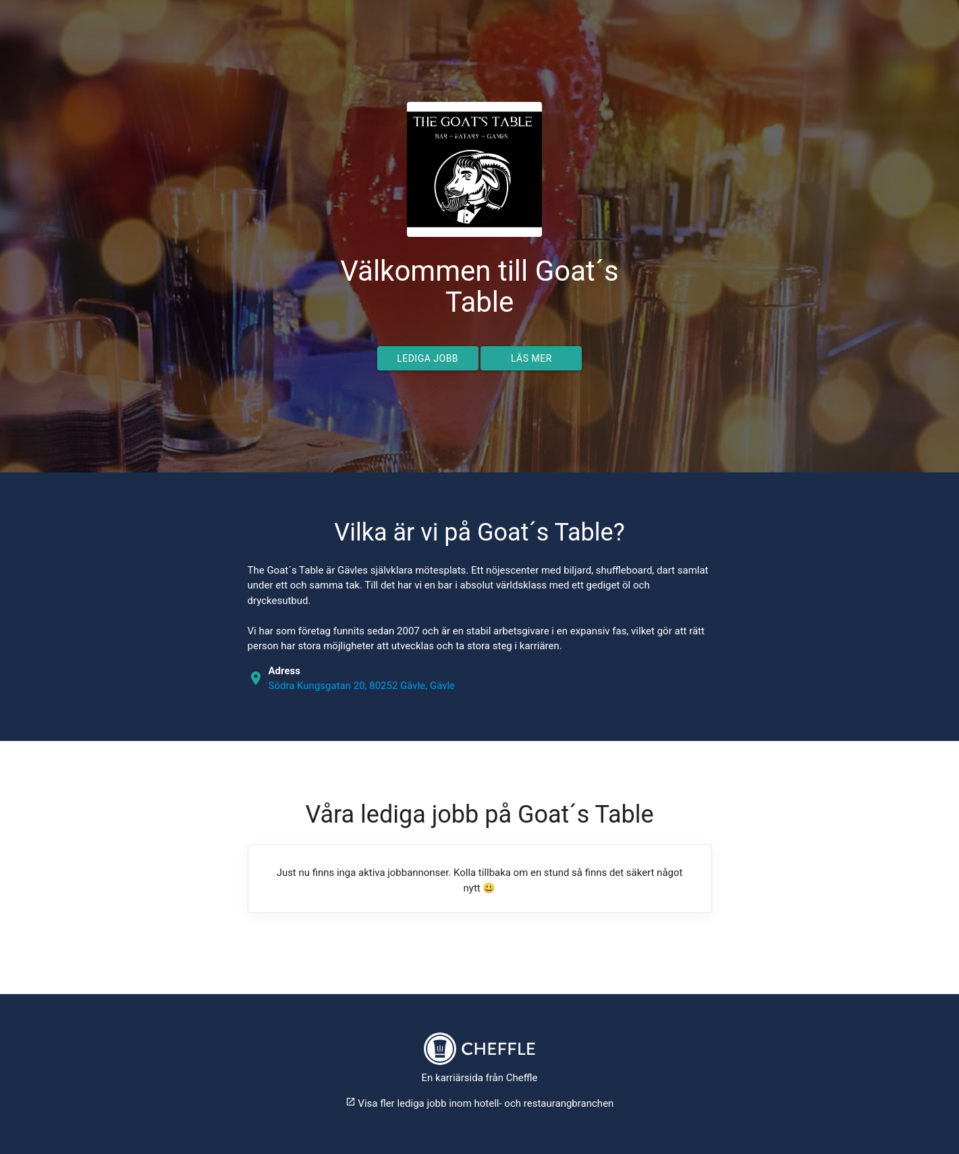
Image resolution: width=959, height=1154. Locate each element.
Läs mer (531, 358)
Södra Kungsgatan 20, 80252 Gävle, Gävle (362, 686)
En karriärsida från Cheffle (480, 1078)
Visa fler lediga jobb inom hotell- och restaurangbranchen (480, 1103)
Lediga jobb (427, 358)
